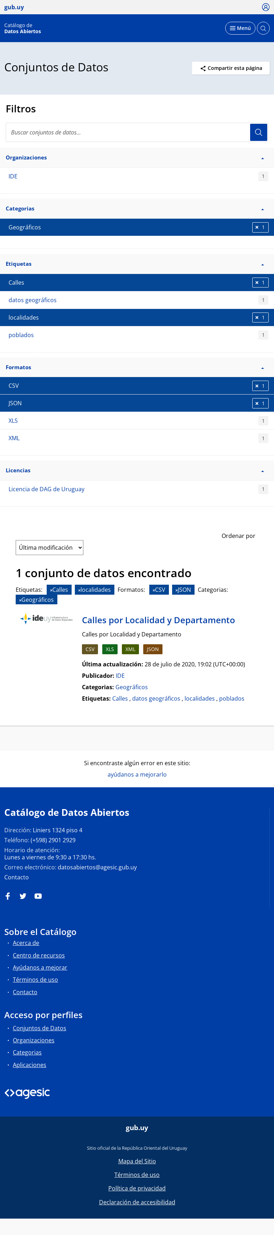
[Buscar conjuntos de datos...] (137, 132)
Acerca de (26, 943)
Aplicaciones (29, 1065)
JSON (153, 649)
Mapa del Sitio (137, 1161)
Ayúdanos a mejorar (40, 967)
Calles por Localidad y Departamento (158, 620)
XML (138, 438)
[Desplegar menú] (240, 28)
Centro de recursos (39, 955)
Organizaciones (34, 1040)
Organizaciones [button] (135, 157)
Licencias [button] (135, 470)
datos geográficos (138, 300)
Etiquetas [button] (135, 263)
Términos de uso (35, 980)
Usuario (258, 132)
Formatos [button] (135, 367)
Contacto (16, 877)
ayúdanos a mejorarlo (137, 774)
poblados (138, 335)
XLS (138, 421)
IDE (138, 176)
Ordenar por (238, 536)
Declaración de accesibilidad (137, 1202)
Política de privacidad (137, 1188)
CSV (90, 649)
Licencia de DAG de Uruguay (138, 489)
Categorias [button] (135, 208)
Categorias (27, 1052)
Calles (120, 698)
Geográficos (131, 687)
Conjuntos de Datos (39, 1028)
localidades (200, 698)
